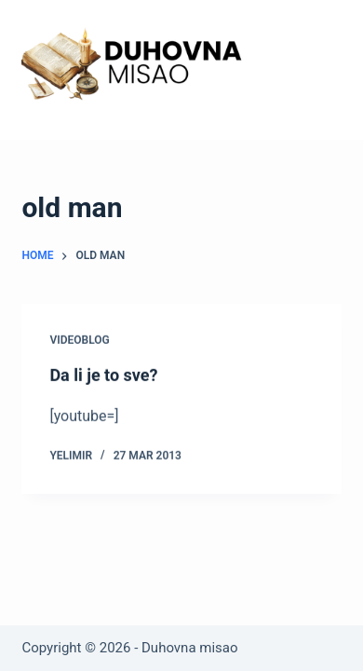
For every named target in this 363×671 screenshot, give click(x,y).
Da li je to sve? (103, 375)
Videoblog (79, 340)
